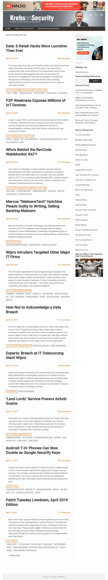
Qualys (62, 547)
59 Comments (64, 460)
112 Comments (63, 320)
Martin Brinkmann (20, 547)
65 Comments (64, 162)
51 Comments (64, 512)
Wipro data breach (58, 346)
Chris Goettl (12, 544)
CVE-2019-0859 (36, 544)
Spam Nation (81, 225)
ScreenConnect (32, 297)
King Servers (48, 294)
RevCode (60, 191)
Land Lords (22, 441)
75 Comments (64, 365)
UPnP (21, 142)
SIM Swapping (81, 220)
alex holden (28, 437)
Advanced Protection (15, 489)
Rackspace (19, 297)
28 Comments (64, 411)
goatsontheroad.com (43, 437)
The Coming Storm (39, 90)
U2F (12, 492)
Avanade (10, 294)
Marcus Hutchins (49, 245)
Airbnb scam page (14, 437)
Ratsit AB (52, 191)
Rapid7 (9, 550)
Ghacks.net (47, 544)
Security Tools (12, 486)
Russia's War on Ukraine (85, 210)
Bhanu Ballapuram (41, 346)
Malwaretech (34, 245)
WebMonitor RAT (24, 194)
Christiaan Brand (44, 489)
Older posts (13, 555)
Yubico (37, 492)
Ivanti (9, 547)
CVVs (9, 93)
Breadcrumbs (25, 188)
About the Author (24, 29)
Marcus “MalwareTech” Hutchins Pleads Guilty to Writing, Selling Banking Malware (34, 206)
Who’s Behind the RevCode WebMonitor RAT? (28, 151)
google (56, 489)
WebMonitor (12, 194)
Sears (42, 297)
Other (77, 195)
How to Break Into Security (87, 175)
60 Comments (64, 58)
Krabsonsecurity (40, 191)
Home (7, 29)
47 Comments (64, 265)
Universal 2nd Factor (24, 492)
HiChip (9, 139)
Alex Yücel (11, 191)
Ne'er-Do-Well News (39, 188)
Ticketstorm (51, 93)
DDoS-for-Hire (81, 160)
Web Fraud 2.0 (25, 434)
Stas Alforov (39, 93)
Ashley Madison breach (85, 145)
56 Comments (64, 113)
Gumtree (57, 437)
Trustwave (62, 93)
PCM (12, 297)
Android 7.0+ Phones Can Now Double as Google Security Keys (33, 450)
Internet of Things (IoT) (85, 180)
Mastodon (61, 577)
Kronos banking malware (17, 245)
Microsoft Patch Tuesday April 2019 (44, 547)
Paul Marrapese (31, 139)
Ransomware (81, 205)
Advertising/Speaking (48, 29)
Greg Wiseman (59, 544)
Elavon (28, 294)
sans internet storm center (25, 550)
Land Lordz (33, 441)
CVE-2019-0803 (24, 544)
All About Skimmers (84, 140)
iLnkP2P (16, 139)
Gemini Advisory (25, 93)
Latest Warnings (12, 136)
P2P (22, 139)
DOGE (77, 165)
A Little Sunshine (13, 90)
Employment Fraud (83, 170)
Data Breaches (26, 90)
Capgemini (19, 294)
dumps (15, 93)
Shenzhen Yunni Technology (51, 139)
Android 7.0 (30, 489)
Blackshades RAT (24, 191)
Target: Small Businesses (86, 230)
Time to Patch (12, 541)
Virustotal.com (53, 297)
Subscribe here (82, 72)
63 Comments (64, 219)
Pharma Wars (81, 200)
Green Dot (37, 294)
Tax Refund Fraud (83, 235)
